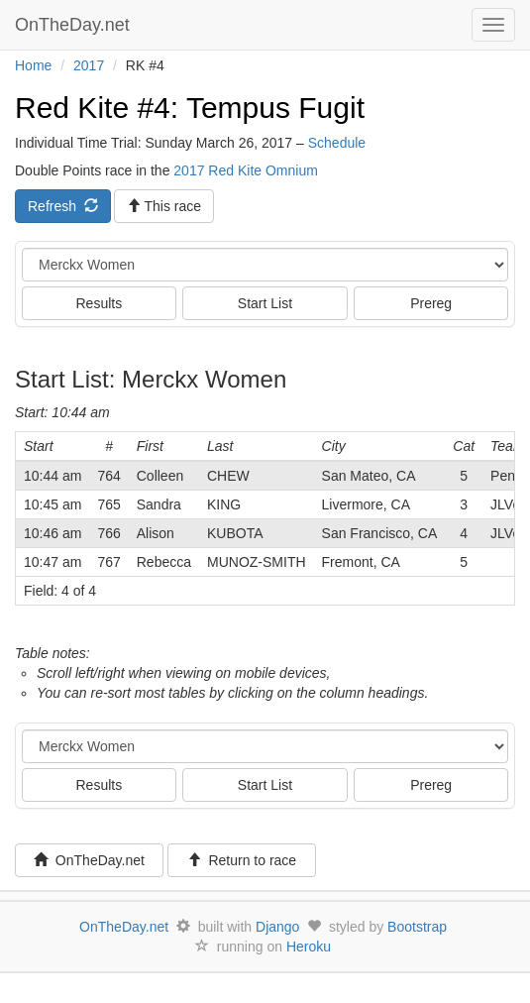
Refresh (63, 206)
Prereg (431, 303)
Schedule (337, 143)
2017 (88, 65)
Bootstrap (417, 927)
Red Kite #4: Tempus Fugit (190, 107)
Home (33, 65)
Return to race (242, 860)
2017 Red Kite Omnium (245, 170)
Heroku (308, 946)
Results (98, 303)
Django (277, 927)
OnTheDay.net (75, 25)
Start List (265, 303)
